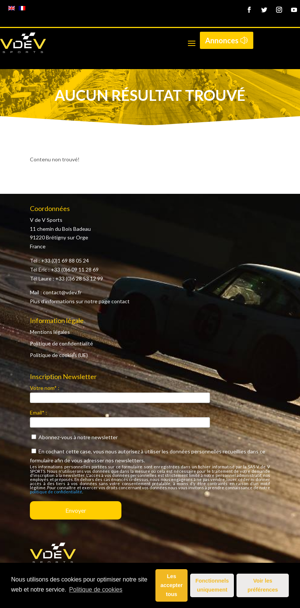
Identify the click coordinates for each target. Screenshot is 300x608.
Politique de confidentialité (61, 343)
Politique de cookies (95, 589)
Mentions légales (50, 332)
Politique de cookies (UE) (59, 355)
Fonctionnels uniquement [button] (212, 585)
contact (120, 301)
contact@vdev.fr (62, 292)
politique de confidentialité (56, 491)
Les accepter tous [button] (172, 585)
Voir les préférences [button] (262, 585)
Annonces (221, 40)
